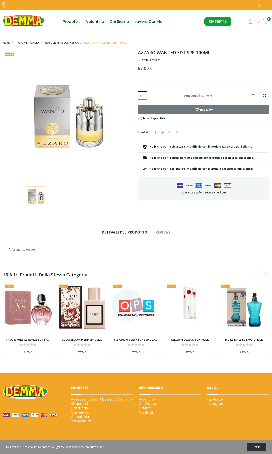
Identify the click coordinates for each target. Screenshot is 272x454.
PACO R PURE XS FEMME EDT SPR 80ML (28, 339)
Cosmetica (80, 412)
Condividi (155, 132)
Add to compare (265, 95)
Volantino (147, 399)
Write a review (150, 60)
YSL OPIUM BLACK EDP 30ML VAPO (136, 339)
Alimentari (79, 404)
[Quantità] (142, 95)
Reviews (162, 232)
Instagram (215, 404)
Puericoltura (81, 421)
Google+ (170, 132)
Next (266, 274)
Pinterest (177, 132)
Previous (258, 274)
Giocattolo (80, 417)
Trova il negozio (23, 5)
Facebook (215, 399)
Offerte (145, 408)
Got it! (256, 447)
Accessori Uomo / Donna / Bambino (101, 399)
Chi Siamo (147, 404)
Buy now (204, 110)
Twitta (162, 132)
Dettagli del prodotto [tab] (124, 232)
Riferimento (17, 249)
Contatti (146, 412)
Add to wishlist (254, 95)
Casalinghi (80, 408)
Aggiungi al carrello (198, 95)
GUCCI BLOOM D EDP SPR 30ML (82, 339)
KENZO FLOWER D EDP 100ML (190, 339)
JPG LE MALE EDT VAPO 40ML (244, 339)
